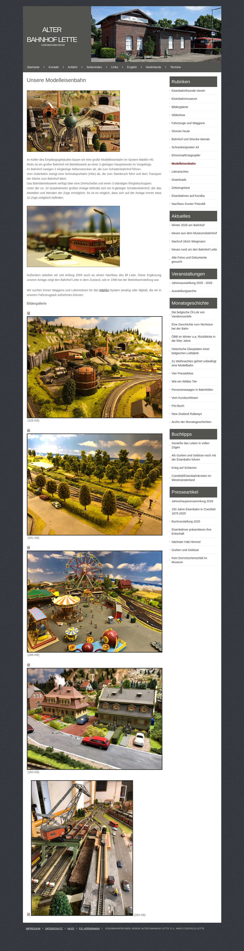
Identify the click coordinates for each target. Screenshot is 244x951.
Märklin (104, 290)
